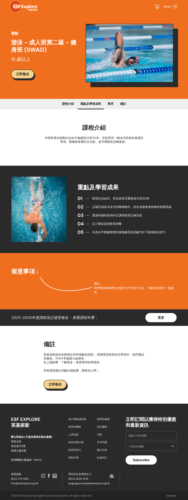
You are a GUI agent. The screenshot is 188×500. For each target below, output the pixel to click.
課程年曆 (73, 457)
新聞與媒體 (103, 419)
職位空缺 (102, 450)
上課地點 (73, 434)
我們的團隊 (74, 426)
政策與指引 (74, 450)
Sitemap (171, 495)
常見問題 (102, 442)
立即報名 (22, 74)
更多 (161, 317)
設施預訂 (102, 457)
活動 (99, 434)
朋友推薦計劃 (76, 442)
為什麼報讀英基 (77, 419)
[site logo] (24, 6)
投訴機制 (102, 426)
